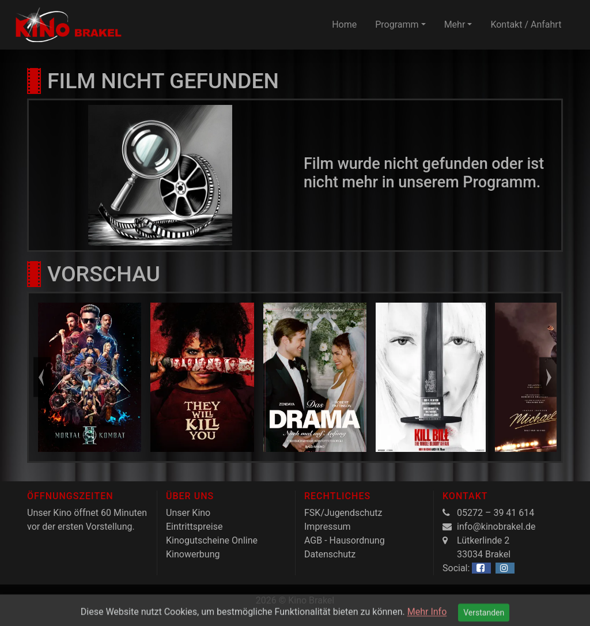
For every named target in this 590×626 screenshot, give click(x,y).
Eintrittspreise (194, 526)
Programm (396, 24)
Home (344, 24)
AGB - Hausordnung (344, 540)
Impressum (327, 526)
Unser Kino (188, 512)
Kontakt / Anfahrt (525, 24)
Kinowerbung (193, 554)
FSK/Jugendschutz (343, 512)
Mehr (455, 24)
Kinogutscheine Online (212, 540)
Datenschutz (329, 554)
